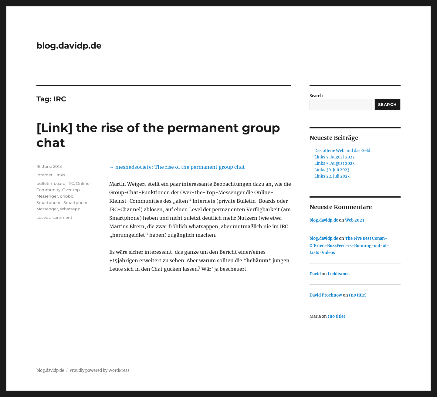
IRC (70, 183)
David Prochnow (326, 295)
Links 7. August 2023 (334, 157)
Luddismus (339, 274)
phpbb (66, 196)
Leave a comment (54, 217)
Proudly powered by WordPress (99, 370)
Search (316, 95)
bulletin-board (51, 183)
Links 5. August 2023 (334, 163)
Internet (44, 174)
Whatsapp (70, 208)
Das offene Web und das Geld (342, 150)
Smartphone (49, 202)
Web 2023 (354, 220)
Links (59, 174)
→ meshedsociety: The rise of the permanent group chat (177, 167)
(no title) (358, 295)
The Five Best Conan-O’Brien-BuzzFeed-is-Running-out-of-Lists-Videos (349, 245)
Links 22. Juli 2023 (332, 176)
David (315, 274)
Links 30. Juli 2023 (331, 169)
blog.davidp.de (69, 45)
